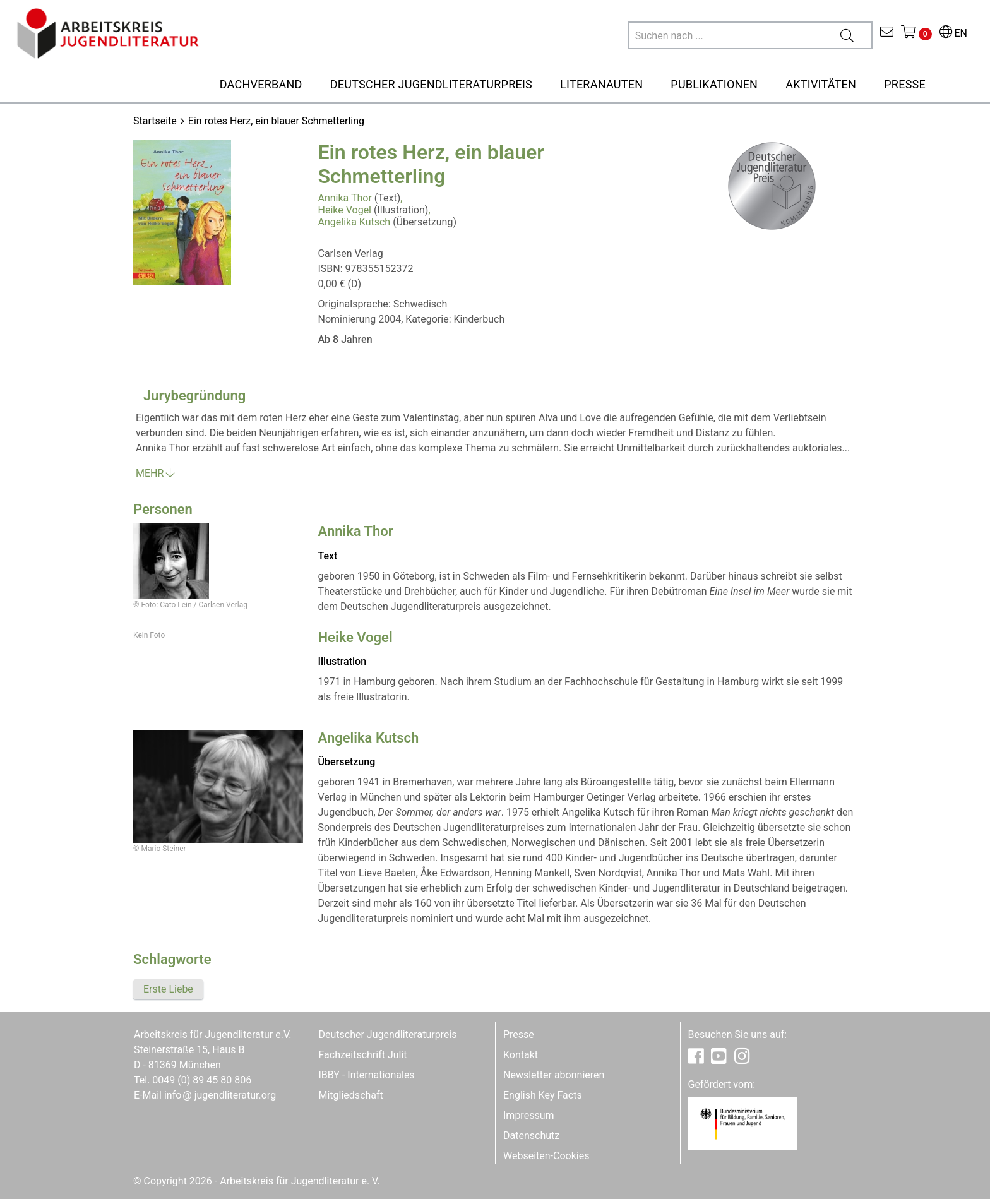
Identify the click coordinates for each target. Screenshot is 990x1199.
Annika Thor (345, 198)
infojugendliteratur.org (220, 1095)
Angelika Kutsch (354, 222)
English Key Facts (542, 1095)
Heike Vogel (345, 210)
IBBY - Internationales (367, 1075)
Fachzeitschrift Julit (363, 1055)
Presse (518, 1035)
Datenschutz (531, 1136)
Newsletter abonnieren (553, 1075)
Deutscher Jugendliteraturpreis (388, 1035)
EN (953, 33)
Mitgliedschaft (351, 1095)
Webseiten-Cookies (546, 1156)
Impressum (528, 1115)
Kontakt (520, 1055)
